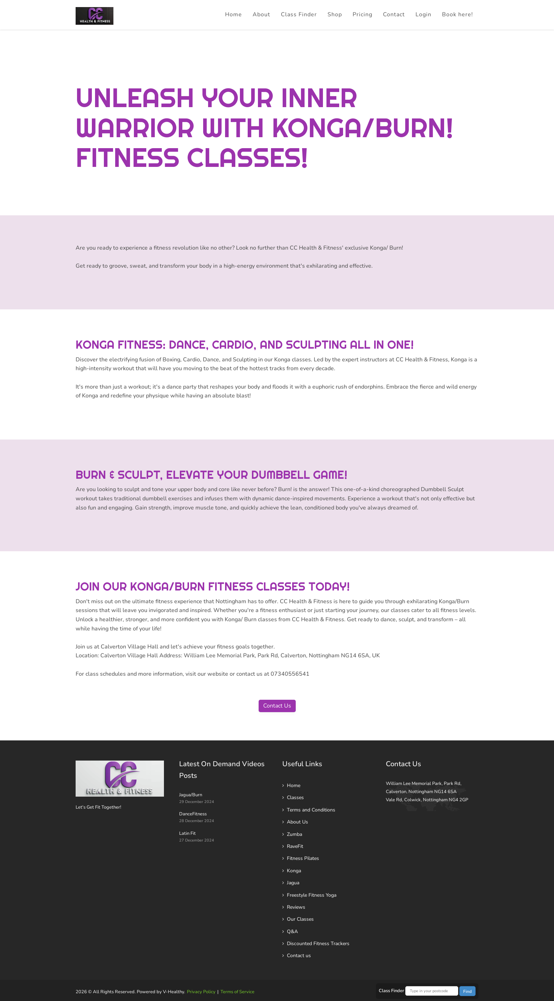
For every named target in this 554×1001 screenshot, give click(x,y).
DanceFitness (193, 814)
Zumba (294, 834)
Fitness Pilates (303, 858)
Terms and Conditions (311, 810)
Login (423, 14)
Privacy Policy (201, 992)
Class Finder (299, 14)
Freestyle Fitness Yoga (311, 895)
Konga (294, 870)
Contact (394, 14)
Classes (295, 797)
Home (233, 14)
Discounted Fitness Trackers (318, 943)
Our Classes (300, 919)
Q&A (292, 931)
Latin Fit (187, 833)
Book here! (457, 14)
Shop (335, 14)
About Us (297, 822)
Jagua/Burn (190, 795)
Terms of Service (237, 992)
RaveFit (295, 846)
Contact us (299, 955)
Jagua (293, 882)
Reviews (296, 907)
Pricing (362, 14)
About (261, 14)
